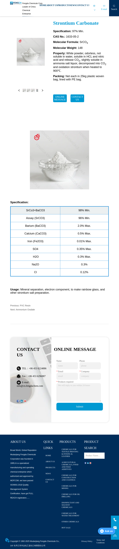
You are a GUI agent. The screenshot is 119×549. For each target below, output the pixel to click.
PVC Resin (25, 305)
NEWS (72, 5)
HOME (43, 5)
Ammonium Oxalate (25, 309)
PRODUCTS (63, 5)
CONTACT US (83, 5)
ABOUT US (51, 5)
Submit (79, 406)
